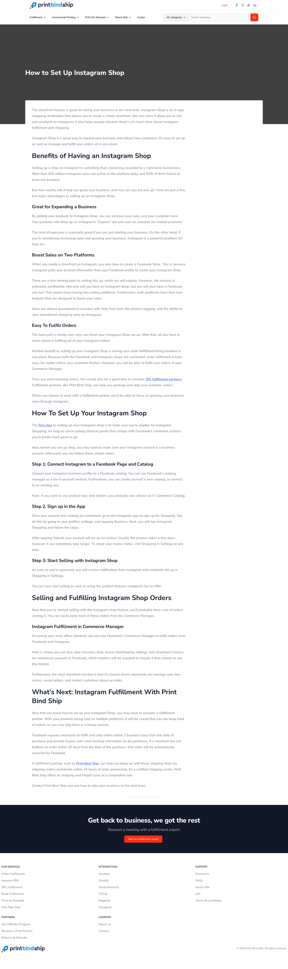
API (197, 894)
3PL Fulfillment (11, 887)
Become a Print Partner (17, 931)
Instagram (105, 907)
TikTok (103, 894)
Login (224, 5)
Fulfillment (36, 17)
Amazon (104, 874)
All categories (176, 17)
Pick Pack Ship (10, 907)
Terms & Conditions (208, 901)
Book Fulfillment (12, 894)
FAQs (199, 881)
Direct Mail (121, 17)
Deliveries (202, 874)
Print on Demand (12, 901)
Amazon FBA (10, 881)
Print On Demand (95, 17)
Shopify (104, 881)
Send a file (202, 887)
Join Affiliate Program (15, 924)
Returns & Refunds (14, 938)
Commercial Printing (64, 17)
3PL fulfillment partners (163, 379)
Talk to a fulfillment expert (143, 839)
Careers (104, 931)
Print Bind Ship (87, 763)
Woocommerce (109, 887)
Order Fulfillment (13, 874)
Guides (141, 17)
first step (45, 425)
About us (105, 924)
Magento (104, 901)
